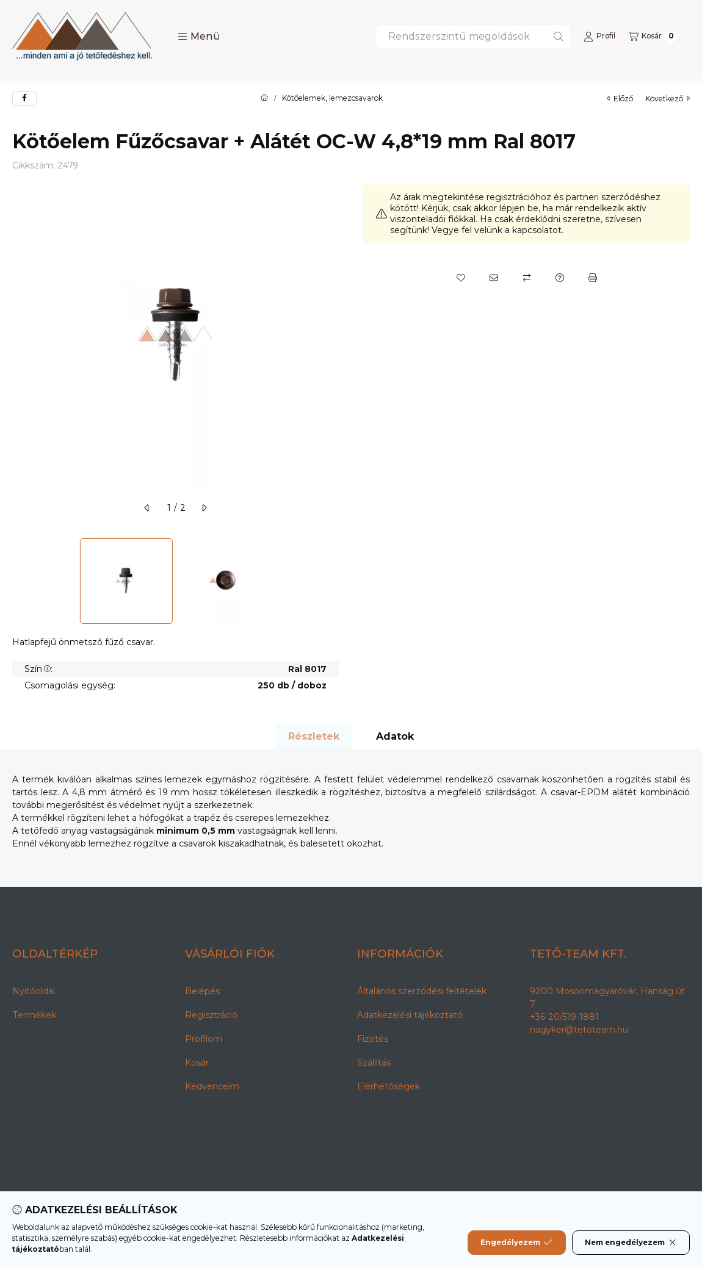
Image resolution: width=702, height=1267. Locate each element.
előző (620, 98)
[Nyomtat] (592, 277)
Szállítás (374, 1062)
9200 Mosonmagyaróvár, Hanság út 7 (607, 997)
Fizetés (372, 1038)
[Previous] (18, 581)
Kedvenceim (212, 1086)
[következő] (204, 508)
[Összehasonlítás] (526, 277)
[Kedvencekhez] (461, 277)
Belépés (202, 991)
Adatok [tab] (395, 736)
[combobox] (473, 36)
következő (667, 98)
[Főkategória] (264, 98)
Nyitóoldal (33, 991)
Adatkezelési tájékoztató (410, 1014)
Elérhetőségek (388, 1086)
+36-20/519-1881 (564, 1016)
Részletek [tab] (313, 736)
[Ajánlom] (493, 277)
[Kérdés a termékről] (559, 277)
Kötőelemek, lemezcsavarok (332, 98)
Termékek (34, 1014)
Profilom (203, 1038)
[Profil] (599, 36)
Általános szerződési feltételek (422, 991)
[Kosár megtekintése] (653, 36)
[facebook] (24, 98)
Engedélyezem (516, 1242)
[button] (199, 36)
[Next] (333, 581)
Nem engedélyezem (631, 1242)
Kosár (197, 1062)
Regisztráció (211, 1014)
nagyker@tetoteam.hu (579, 1029)
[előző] (147, 508)
